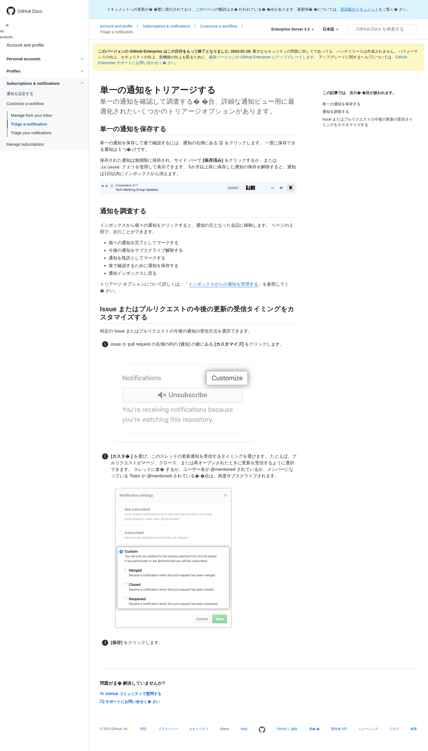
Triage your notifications (31, 133)
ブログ (394, 729)
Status (224, 729)
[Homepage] (262, 730)
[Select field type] (292, 29)
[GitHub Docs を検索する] (382, 29)
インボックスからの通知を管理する (223, 284)
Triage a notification (29, 124)
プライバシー (168, 729)
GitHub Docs (29, 11)
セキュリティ (199, 729)
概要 (414, 729)
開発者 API (339, 729)
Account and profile (25, 45)
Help (244, 729)
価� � (314, 729)
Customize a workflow (221, 26)
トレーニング (368, 729)
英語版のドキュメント (359, 9)
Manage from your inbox (31, 115)
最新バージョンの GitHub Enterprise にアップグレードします (261, 57)
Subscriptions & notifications (169, 26)
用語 (143, 729)
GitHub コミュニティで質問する (130, 694)
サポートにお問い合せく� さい (130, 701)
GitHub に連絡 (287, 729)
